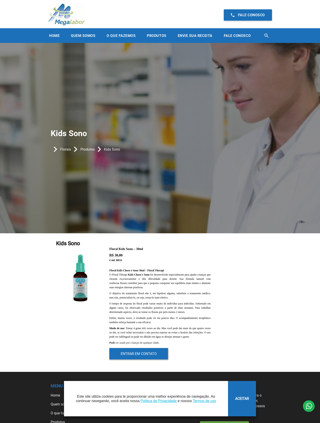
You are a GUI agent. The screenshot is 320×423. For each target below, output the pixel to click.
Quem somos (61, 404)
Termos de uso (204, 401)
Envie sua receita (195, 36)
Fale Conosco (237, 36)
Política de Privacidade (158, 401)
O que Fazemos (121, 36)
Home (54, 36)
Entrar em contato (139, 354)
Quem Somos (83, 36)
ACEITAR (242, 399)
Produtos (156, 36)
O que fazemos (62, 413)
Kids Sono (112, 149)
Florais (65, 149)
